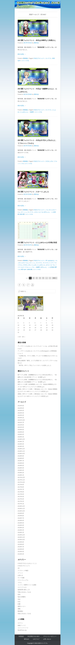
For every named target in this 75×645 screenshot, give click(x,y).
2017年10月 (21, 482)
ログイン (20, 623)
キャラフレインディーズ (49, 263)
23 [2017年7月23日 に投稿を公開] (52, 327)
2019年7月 (21, 441)
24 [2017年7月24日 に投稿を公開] (18, 330)
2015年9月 (21, 542)
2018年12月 (21, 448)
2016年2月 (21, 530)
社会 (19, 601)
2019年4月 (21, 444)
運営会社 (26, 639)
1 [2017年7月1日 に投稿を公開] (46, 320)
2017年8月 (21, 487)
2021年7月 (21, 422)
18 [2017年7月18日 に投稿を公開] (24, 327)
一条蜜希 (31, 112)
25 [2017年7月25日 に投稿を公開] (24, 330)
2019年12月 (21, 439)
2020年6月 (21, 432)
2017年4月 (21, 496)
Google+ (28, 285)
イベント (20, 573)
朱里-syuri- (24, 269)
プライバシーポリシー (49, 636)
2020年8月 (21, 429)
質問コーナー (22, 606)
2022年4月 (21, 413)
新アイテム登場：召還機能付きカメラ (29, 375)
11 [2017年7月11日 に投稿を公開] (24, 325)
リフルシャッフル (29, 267)
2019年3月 (21, 446)
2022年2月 (21, 417)
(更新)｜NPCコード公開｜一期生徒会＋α (30, 389)
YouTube (32, 285)
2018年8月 (21, 458)
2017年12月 (21, 477)
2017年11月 (21, 480)
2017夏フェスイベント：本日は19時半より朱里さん (37, 40)
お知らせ (20, 575)
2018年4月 (21, 468)
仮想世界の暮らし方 (24, 589)
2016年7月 (21, 518)
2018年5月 (21, 465)
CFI (46, 260)
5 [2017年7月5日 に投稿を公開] (29, 323)
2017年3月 (21, 499)
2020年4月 (21, 434)
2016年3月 (21, 527)
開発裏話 (25, 58)
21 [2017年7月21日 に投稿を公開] (41, 327)
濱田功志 (36, 43)
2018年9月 (21, 456)
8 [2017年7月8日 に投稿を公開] (46, 323)
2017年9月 (21, 484)
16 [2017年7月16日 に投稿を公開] (52, 325)
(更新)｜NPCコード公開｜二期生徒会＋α (30, 394)
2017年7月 (21, 489)
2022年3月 (21, 415)
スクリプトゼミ (22, 587)
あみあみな (51, 260)
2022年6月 (21, 408)
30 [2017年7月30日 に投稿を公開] (52, 330)
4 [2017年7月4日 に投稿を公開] (23, 323)
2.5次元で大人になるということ (27, 563)
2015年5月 (21, 551)
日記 (19, 599)
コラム (20, 582)
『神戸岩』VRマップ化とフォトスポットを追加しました (34, 365)
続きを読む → (22, 54)
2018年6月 (21, 463)
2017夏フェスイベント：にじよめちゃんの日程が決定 (37, 242)
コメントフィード (23, 628)
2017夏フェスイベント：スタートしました (33, 192)
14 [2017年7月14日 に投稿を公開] (41, 325)
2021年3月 (21, 427)
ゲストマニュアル (23, 580)
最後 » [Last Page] (54, 278)
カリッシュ (24, 212)
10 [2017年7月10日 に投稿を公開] (18, 325)
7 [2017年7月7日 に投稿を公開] (40, 323)
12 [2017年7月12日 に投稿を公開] (29, 325)
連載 (19, 609)
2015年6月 (21, 549)
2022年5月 (21, 410)
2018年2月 (21, 472)
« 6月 (19, 337)
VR (19, 568)
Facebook (19, 285)
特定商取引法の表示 (33, 636)
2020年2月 (21, 437)
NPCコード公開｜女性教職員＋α (27, 384)
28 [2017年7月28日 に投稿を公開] (41, 330)
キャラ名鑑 (21, 577)
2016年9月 (21, 513)
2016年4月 (21, 525)
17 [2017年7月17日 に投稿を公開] (18, 327)
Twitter (23, 285)
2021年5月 (21, 425)
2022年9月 (21, 405)
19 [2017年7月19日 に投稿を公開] (29, 327)
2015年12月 (21, 535)
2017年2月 (21, 501)
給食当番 (22, 214)
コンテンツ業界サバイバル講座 (27, 585)
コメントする (25, 60)
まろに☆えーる (38, 212)
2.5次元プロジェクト (39, 58)
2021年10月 (21, 420)
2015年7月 (21, 546)
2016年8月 (21, 515)
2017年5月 (21, 494)
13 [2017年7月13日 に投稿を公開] (35, 325)
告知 (19, 594)
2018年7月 (21, 460)
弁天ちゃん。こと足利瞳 (47, 267)
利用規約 (21, 636)
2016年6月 (21, 520)
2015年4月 (21, 554)
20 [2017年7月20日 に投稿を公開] (35, 327)
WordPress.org (22, 630)
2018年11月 (21, 451)
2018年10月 (21, 453)
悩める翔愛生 (22, 597)
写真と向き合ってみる (24, 592)
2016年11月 (21, 508)
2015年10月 (21, 539)
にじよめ (33, 265)
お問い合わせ (47, 639)
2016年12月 (21, 506)
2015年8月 (21, 544)
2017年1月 (21, 503)
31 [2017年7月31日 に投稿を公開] (18, 332)
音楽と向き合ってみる (24, 613)
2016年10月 (21, 511)
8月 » (23, 337)
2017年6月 (21, 492)
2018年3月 (21, 470)
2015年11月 (21, 537)
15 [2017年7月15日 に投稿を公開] (46, 325)
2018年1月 (21, 475)
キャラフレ (48, 58)
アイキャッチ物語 (23, 570)
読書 (19, 604)
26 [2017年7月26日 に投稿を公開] (29, 330)
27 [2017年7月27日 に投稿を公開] (35, 330)
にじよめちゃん (24, 112)
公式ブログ (36, 639)
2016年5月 (21, 523)
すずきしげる (49, 161)
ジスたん (20, 265)
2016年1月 (21, 532)
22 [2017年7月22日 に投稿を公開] (46, 327)
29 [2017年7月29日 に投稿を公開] (46, 330)
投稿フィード (22, 625)
